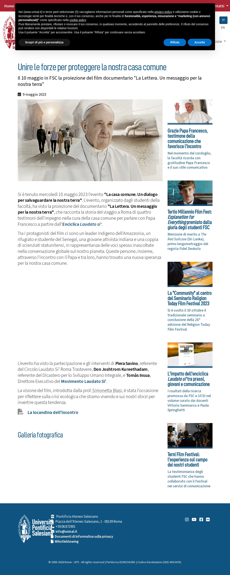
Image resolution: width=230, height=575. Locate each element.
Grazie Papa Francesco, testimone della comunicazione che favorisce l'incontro (188, 138)
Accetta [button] (199, 42)
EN (223, 27)
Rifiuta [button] (174, 42)
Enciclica (82, 224)
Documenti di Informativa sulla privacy (84, 536)
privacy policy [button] (163, 12)
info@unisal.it (66, 531)
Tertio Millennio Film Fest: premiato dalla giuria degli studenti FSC (190, 219)
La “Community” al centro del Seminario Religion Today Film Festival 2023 (189, 298)
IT (223, 20)
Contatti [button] (217, 6)
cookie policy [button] (78, 20)
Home (9, 6)
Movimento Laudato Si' (83, 381)
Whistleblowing (67, 541)
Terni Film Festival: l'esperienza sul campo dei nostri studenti (187, 459)
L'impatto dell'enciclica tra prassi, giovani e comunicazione (189, 379)
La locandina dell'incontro (52, 412)
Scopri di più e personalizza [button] (44, 42)
